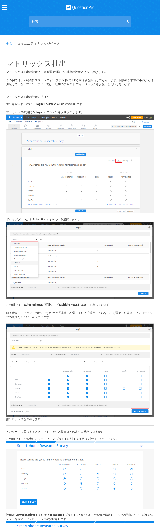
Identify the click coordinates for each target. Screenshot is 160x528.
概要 (9, 43)
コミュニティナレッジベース (38, 43)
